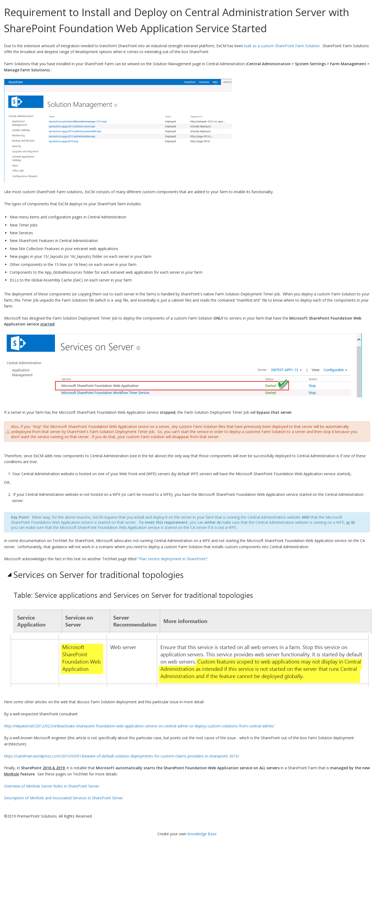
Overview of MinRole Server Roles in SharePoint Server (51, 786)
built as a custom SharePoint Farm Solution (282, 45)
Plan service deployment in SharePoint (172, 558)
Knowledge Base (202, 833)
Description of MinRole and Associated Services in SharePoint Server (63, 797)
